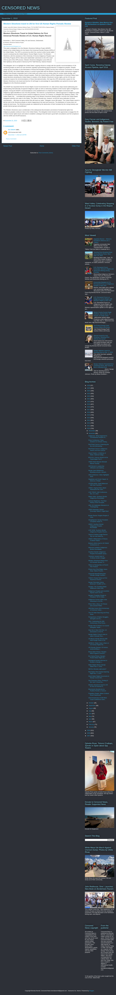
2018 (89, 407)
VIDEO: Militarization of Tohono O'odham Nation (97, 539)
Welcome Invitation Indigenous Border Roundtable (97, 548)
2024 (89, 391)
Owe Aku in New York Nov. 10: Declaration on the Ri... (97, 631)
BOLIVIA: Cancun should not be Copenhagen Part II (98, 458)
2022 (89, 396)
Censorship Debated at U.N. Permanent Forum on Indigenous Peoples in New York (104, 283)
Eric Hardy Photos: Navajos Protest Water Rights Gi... (97, 657)
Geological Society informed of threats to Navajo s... (97, 661)
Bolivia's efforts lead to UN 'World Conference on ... (98, 544)
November (92, 433)
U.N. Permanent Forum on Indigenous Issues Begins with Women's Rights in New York (103, 298)
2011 (89, 426)
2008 (89, 733)
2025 (89, 388)
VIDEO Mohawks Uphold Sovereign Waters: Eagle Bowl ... (98, 511)
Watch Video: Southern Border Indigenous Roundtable (97, 497)
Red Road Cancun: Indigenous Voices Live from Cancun (97, 449)
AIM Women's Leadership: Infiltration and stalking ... (96, 467)
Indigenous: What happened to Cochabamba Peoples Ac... (97, 436)
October (91, 703)
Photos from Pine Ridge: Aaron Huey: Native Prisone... (97, 570)
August (91, 708)
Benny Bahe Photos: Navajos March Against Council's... (97, 652)
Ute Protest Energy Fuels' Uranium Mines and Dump (102, 326)
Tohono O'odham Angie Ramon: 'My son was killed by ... (98, 535)
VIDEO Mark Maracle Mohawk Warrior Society (97, 462)
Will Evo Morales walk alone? (97, 669)
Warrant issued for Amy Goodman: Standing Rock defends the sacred (101, 337)
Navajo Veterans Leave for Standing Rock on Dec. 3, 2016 (103, 351)
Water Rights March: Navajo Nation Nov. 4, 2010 (97, 665)
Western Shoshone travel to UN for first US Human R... (98, 685)
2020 (89, 401)
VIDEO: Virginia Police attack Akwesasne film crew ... (97, 488)
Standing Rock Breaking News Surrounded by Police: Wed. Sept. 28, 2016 (103, 253)
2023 (89, 393)
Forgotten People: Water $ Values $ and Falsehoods (98, 694)
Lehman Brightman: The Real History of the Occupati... (97, 501)
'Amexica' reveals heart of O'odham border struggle (96, 557)
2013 (89, 420)
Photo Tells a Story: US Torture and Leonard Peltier (97, 604)
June (90, 713)
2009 (89, 730)
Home (42, 146)
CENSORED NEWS (21, 8)
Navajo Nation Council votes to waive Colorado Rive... (97, 635)
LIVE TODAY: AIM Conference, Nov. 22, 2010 (97, 493)
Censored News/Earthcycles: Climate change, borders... (97, 574)
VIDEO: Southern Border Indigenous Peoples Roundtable (95, 525)
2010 (89, 428)
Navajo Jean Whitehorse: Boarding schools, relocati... (97, 471)
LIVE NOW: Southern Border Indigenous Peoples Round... (98, 531)
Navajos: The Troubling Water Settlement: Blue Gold (97, 587)
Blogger (91, 991)
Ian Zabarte (11, 129)
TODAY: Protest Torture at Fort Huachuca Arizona (97, 578)
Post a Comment (11, 139)
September (92, 705)
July (90, 711)
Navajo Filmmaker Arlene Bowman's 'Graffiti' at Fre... (97, 583)
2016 (89, 412)
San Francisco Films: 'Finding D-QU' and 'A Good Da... (98, 681)
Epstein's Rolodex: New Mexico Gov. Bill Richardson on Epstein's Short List (99, 24)
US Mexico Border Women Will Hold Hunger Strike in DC (97, 639)
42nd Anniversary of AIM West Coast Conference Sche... (97, 698)
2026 (89, 385)
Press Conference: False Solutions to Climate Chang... (98, 441)
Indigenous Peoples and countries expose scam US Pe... (98, 592)
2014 (89, 417)
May (90, 716)
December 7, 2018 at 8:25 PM (17, 135)
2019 (89, 404)
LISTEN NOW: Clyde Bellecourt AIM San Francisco (98, 484)
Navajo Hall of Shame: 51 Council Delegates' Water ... (98, 626)
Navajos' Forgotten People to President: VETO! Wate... (97, 596)
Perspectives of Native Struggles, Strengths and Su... (98, 617)
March (91, 721)
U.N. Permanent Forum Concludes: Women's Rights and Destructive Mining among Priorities (104, 270)
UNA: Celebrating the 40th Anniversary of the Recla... (97, 622)
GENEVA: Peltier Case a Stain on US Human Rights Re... (98, 644)
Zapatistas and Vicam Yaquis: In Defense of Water (98, 480)
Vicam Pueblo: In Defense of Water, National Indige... (97, 454)
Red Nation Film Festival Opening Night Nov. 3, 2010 (98, 672)
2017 (89, 409)
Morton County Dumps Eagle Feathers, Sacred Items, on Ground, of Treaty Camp (102, 313)
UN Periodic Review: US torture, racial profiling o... (98, 648)
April (90, 719)
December (92, 431)
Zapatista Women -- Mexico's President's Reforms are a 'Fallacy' (102, 240)
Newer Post (7, 146)
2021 (89, 399)
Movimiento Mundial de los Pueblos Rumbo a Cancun (97, 690)
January (91, 727)
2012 (89, 423)
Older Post (76, 146)
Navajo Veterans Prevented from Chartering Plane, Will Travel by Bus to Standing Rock (104, 365)
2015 (89, 415)
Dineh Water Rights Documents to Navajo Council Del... (98, 677)
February (92, 724)
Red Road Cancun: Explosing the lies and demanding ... (98, 445)
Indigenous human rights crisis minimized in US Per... (97, 600)
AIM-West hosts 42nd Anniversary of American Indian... (98, 609)
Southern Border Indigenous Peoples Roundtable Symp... (97, 552)
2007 (89, 736)
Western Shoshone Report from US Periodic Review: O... (98, 561)
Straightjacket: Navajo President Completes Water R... (98, 520)
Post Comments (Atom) (46, 153)
